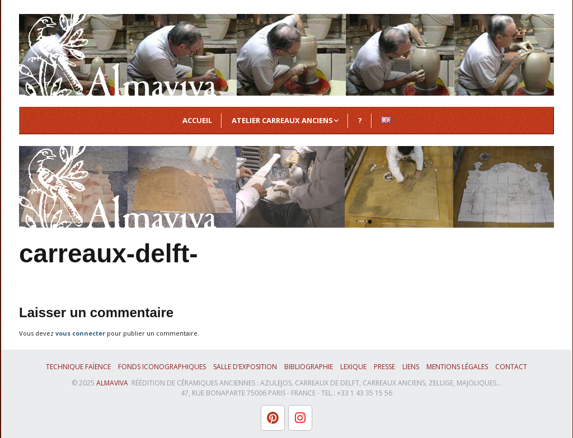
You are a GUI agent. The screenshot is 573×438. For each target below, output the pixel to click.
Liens (410, 366)
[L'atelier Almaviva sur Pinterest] (273, 418)
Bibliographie (308, 366)
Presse (384, 366)
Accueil (197, 120)
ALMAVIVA (112, 383)
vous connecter (80, 333)
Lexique (353, 366)
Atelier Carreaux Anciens (282, 120)
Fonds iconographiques (162, 366)
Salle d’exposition (245, 366)
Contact (511, 366)
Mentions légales (457, 366)
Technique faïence (78, 366)
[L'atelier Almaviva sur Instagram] (300, 418)
